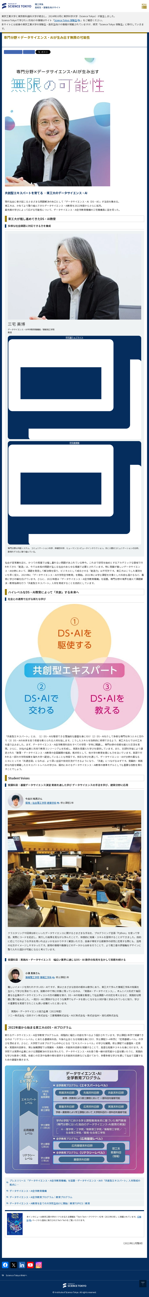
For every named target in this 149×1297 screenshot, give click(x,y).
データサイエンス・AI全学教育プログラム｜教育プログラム (41, 1197)
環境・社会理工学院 (35, 802)
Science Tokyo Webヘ (16, 1275)
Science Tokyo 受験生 (65, 20)
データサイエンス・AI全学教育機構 (28, 1190)
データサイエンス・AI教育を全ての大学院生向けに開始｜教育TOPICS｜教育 (50, 1203)
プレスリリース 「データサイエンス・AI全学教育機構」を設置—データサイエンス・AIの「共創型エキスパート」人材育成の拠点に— (75, 1182)
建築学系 (51, 802)
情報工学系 (46, 977)
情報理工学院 (32, 977)
